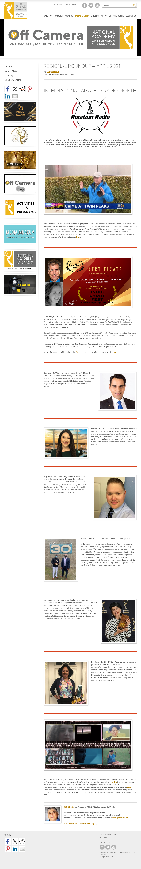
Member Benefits (12, 79)
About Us (131, 16)
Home (45, 16)
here (78, 237)
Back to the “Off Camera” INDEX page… (81, 823)
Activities (106, 16)
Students (118, 16)
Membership (82, 16)
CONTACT (58, 5)
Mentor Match (11, 71)
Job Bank (8, 66)
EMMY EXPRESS (72, 5)
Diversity (8, 75)
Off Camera (56, 16)
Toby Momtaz (53, 72)
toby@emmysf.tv (120, 818)
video (114, 782)
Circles (95, 16)
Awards (69, 16)
